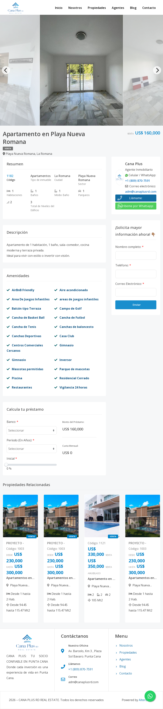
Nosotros (75, 8)
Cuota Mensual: (70, 445)
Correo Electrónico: (129, 284)
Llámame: (135, 198)
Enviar (137, 304)
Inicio (58, 8)
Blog (133, 8)
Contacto (149, 8)
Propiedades (97, 8)
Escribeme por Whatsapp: (136, 206)
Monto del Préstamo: (73, 422)
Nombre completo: (129, 247)
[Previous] (6, 70)
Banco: (12, 422)
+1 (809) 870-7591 (137, 181)
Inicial (12, 458)
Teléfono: (123, 265)
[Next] (157, 70)
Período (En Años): (20, 440)
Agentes (118, 8)
